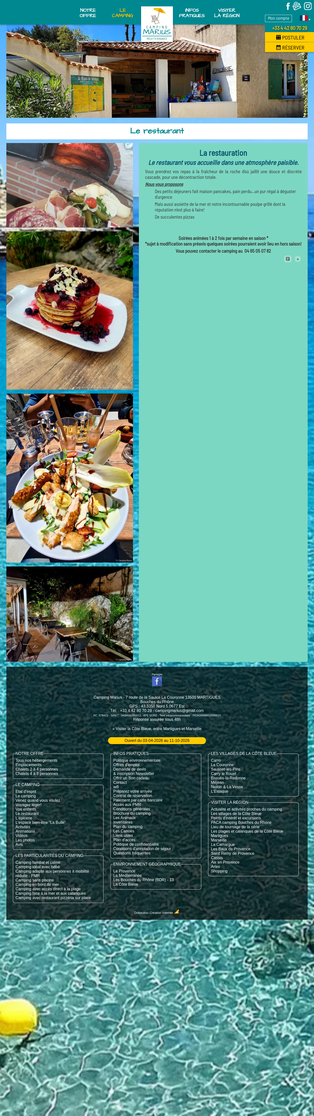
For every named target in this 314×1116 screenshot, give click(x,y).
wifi (116, 787)
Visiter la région (227, 13)
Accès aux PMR (127, 804)
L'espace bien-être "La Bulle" (41, 822)
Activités (23, 827)
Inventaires (122, 822)
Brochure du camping (131, 813)
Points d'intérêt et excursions (236, 818)
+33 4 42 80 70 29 (289, 28)
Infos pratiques (192, 13)
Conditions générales (131, 809)
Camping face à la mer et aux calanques (51, 893)
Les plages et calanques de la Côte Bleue (247, 831)
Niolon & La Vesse (227, 787)
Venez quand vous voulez (38, 800)
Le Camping (122, 13)
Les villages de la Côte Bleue (236, 814)
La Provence (124, 871)
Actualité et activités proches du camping (246, 809)
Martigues (219, 836)
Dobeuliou (141, 913)
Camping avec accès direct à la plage (48, 889)
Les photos (25, 840)
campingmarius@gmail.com (179, 711)
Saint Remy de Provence (232, 853)
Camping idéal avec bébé (38, 867)
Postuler (290, 37)
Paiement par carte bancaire (137, 800)
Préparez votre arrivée (132, 791)
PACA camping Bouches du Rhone (241, 822)
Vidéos (22, 836)
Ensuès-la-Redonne (228, 778)
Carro (216, 760)
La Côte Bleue (125, 884)
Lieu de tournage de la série (235, 827)
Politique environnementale (136, 760)
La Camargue (223, 844)
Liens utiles (123, 835)
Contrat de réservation (132, 796)
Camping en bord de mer (37, 884)
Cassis (217, 858)
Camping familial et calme (38, 862)
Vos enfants (26, 809)
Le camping (26, 796)
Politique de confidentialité (136, 844)
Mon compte (278, 18)
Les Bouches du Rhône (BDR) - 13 (143, 880)
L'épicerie (24, 818)
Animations (25, 831)
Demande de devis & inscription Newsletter (133, 771)
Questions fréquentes (131, 853)
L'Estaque (219, 791)
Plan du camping (127, 827)
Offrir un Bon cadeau (131, 778)
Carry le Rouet (223, 774)
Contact (120, 782)
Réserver (290, 47)
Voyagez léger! (29, 805)
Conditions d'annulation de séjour (142, 849)
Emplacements (29, 765)
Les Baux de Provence (230, 849)
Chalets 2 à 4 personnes (37, 769)
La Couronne (222, 765)
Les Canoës (123, 831)
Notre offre (88, 13)
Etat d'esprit (26, 791)
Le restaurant (27, 814)
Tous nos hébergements (37, 760)
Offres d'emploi (126, 765)
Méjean (217, 782)
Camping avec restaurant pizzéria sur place (53, 898)
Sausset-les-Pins (225, 769)
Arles (215, 867)
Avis (19, 844)
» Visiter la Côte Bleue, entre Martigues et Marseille (157, 729)
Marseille (219, 840)
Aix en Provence (225, 862)
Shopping (219, 871)
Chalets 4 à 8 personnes (37, 774)
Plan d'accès (124, 840)
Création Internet (165, 913)
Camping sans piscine (35, 880)
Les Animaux (124, 818)
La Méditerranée (127, 875)
